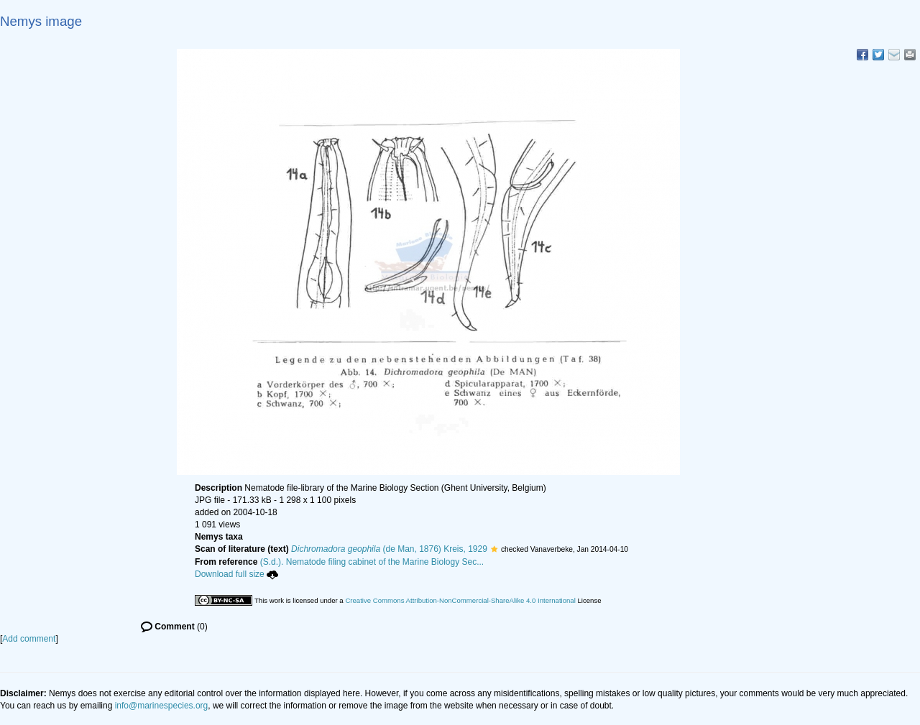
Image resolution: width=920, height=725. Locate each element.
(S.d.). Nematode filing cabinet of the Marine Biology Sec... (372, 562)
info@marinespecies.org (161, 706)
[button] (494, 549)
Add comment (28, 639)
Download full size (236, 574)
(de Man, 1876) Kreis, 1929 (389, 549)
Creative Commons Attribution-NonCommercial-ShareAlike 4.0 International (460, 600)
